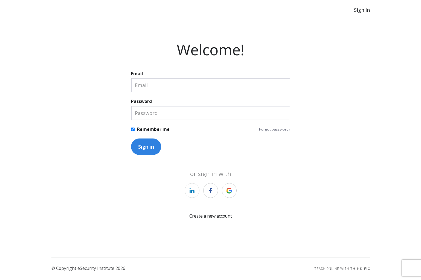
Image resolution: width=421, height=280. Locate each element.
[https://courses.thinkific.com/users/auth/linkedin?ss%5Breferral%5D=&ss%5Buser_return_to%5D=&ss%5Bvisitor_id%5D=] (192, 190)
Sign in (146, 146)
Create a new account (210, 216)
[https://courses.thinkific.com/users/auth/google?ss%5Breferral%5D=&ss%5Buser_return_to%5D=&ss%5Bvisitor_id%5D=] (229, 190)
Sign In (362, 10)
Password (141, 101)
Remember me (153, 129)
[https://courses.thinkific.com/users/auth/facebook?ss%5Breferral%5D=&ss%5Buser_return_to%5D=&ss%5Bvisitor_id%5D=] (210, 190)
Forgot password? (274, 129)
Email (137, 74)
